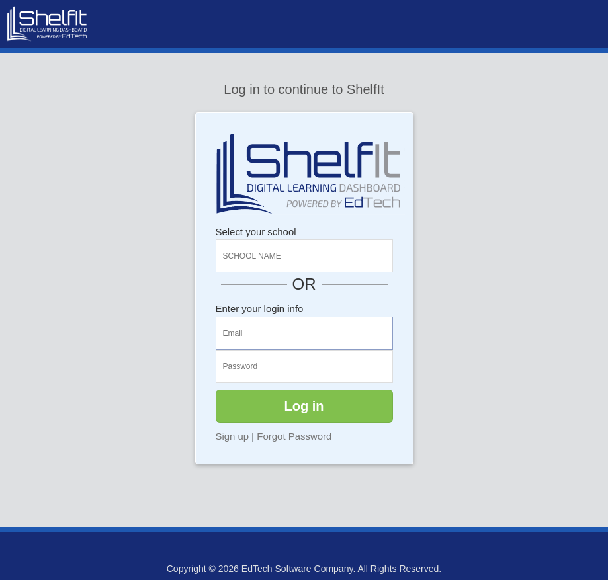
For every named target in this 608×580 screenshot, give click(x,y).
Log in (304, 406)
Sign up (232, 436)
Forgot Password (294, 436)
